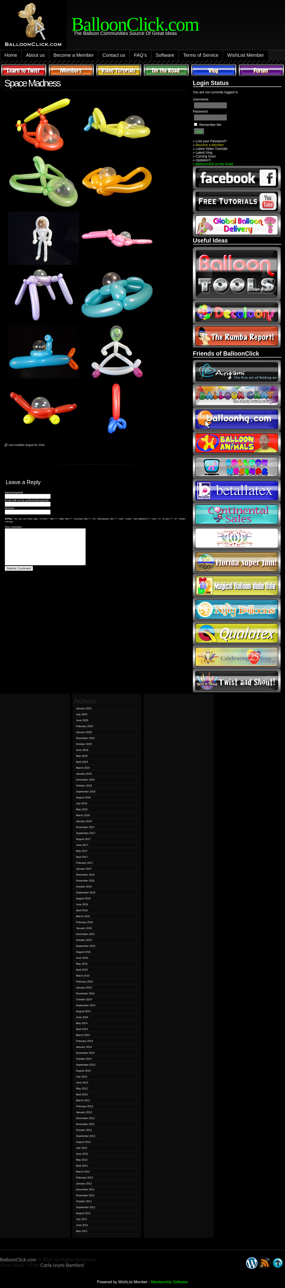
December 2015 (85, 934)
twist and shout (237, 680)
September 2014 (85, 1005)
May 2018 (81, 809)
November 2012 (85, 1124)
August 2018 (83, 797)
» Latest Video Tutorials (210, 149)
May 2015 (81, 963)
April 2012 (82, 1165)
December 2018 (85, 779)
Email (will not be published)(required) (27, 500)
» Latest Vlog (202, 152)
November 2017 (85, 827)
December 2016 (85, 874)
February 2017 (84, 862)
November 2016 (85, 880)
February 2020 (84, 726)
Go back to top (278, 1263)
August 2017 (83, 839)
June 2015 (82, 957)
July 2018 (81, 803)
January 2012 (84, 1183)
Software (165, 55)
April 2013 (82, 1094)
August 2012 (83, 1141)
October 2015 (84, 940)
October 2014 (84, 999)
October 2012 (84, 1130)
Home (11, 55)
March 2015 (83, 975)
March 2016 (83, 916)
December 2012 (85, 1118)
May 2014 (81, 1023)
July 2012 (81, 1147)
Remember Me (210, 125)
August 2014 (83, 1011)
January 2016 (84, 928)
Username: (201, 99)
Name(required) (14, 492)
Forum (261, 70)
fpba (237, 538)
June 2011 (82, 1225)
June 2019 (82, 750)
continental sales (237, 514)
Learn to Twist (24, 70)
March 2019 (83, 767)
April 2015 (82, 969)
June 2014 (82, 1017)
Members (71, 70)
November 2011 (85, 1195)
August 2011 (83, 1213)
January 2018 (84, 821)
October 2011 (84, 1201)
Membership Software (169, 1282)
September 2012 (85, 1136)
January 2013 (84, 1112)
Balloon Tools (237, 273)
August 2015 (83, 951)
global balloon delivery (237, 225)
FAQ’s (140, 55)
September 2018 (85, 791)
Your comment (13, 526)
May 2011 (81, 1231)
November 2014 (85, 993)
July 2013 (81, 1076)
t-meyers (237, 657)
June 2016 (82, 904)
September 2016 (85, 892)
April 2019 (82, 761)
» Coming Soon (204, 156)
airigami (237, 372)
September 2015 (85, 946)
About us (35, 55)
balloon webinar (237, 467)
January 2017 (84, 868)
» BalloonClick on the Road (213, 164)
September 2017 (85, 833)
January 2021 (84, 708)
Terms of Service (200, 55)
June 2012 (82, 1153)
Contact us (113, 55)
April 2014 (82, 1029)
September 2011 (85, 1207)
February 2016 (84, 922)
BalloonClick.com (18, 1259)
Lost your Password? (211, 141)
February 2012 (84, 1177)
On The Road (166, 70)
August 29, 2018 (34, 445)
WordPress (252, 1263)
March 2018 (83, 815)
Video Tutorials (118, 70)
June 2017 (82, 845)
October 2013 (84, 1058)
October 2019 (84, 744)
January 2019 (84, 773)
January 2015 (84, 987)
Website (9, 508)
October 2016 (84, 886)
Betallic (237, 490)
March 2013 (83, 1100)
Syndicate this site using (265, 1263)
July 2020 (81, 714)
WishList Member (245, 55)
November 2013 (85, 1052)
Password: (200, 111)
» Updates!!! (202, 160)
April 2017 (82, 856)
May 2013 (81, 1088)
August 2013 (83, 1070)
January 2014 (84, 1046)
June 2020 (82, 720)
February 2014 (84, 1041)
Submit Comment (19, 575)
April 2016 (82, 910)
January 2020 (84, 732)
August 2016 (83, 898)
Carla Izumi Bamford (62, 1265)
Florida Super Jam (237, 562)
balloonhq (237, 419)
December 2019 (85, 738)
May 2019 (81, 755)
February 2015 (84, 981)
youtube (237, 201)
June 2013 (82, 1082)
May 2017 (81, 850)
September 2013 (85, 1064)
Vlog (214, 70)
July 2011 (81, 1219)
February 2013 (84, 1106)
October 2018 (84, 785)
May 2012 (81, 1159)
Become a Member (73, 55)
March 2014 (83, 1035)
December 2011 (85, 1189)
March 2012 (83, 1171)
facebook (237, 178)
